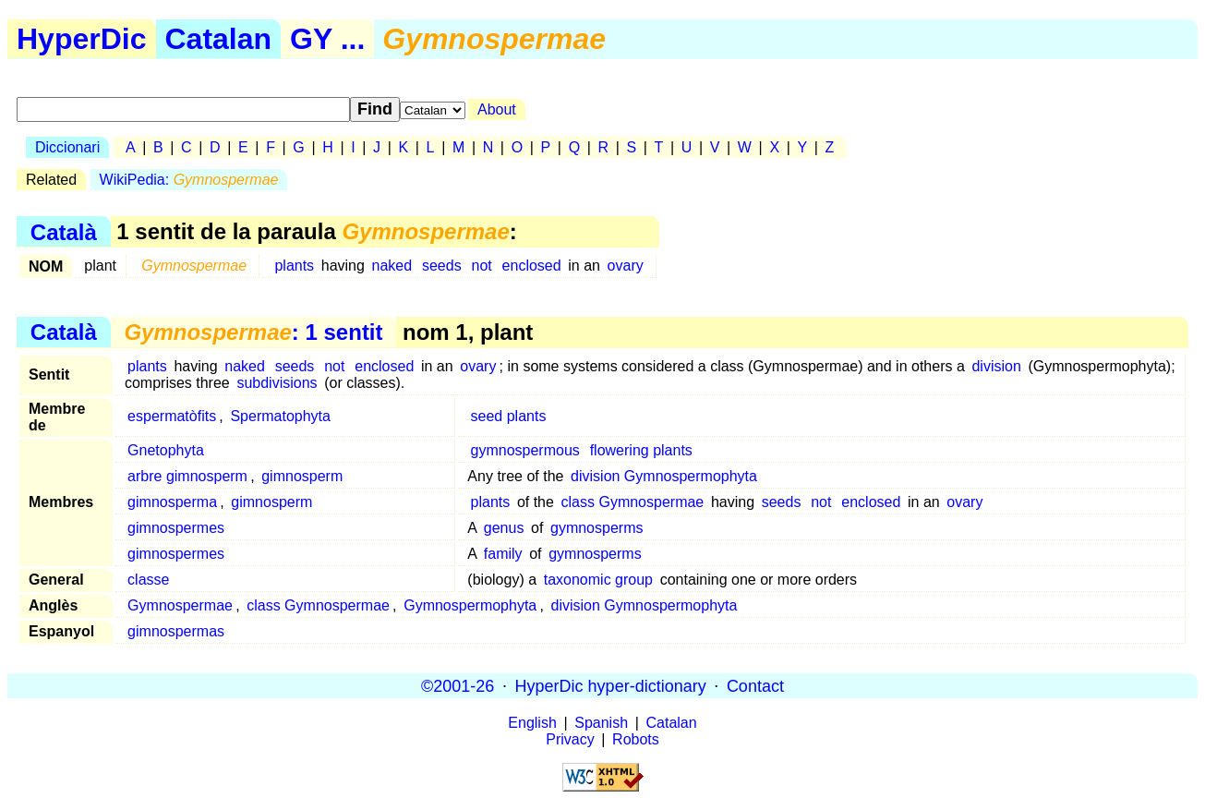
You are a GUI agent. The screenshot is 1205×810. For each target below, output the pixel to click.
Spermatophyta (280, 416)
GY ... (327, 38)
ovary (626, 265)
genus (504, 528)
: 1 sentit (253, 332)
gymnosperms (596, 528)
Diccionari (67, 147)
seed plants (509, 416)
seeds (442, 265)
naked (392, 265)
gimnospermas (175, 631)
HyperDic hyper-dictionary (610, 685)
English (532, 723)
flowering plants (641, 450)
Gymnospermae (180, 605)
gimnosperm (302, 476)
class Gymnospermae (633, 502)
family (503, 554)
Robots (635, 739)
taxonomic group (598, 579)
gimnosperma (172, 502)
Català (63, 231)
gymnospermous (525, 450)
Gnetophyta (165, 450)
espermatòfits (171, 416)
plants (294, 265)
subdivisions (276, 383)
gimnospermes (175, 528)
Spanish (601, 723)
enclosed (531, 265)
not (482, 265)
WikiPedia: (189, 179)
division (995, 366)
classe (148, 579)
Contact (755, 685)
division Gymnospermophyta (664, 476)
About (496, 109)
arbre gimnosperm (187, 476)
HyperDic (82, 38)
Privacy (570, 739)
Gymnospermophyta (470, 605)
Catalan (218, 38)
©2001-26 (457, 685)
